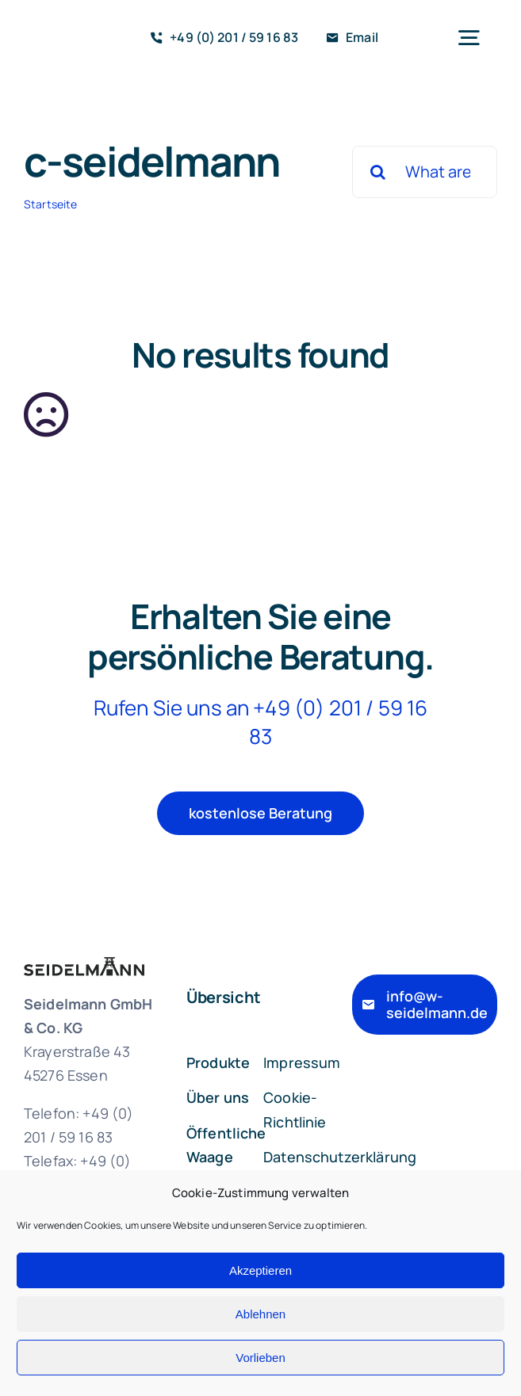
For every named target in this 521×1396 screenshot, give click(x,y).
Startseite (51, 204)
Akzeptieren (260, 1270)
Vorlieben (260, 1357)
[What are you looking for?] (424, 172)
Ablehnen (260, 1314)
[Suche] (378, 172)
